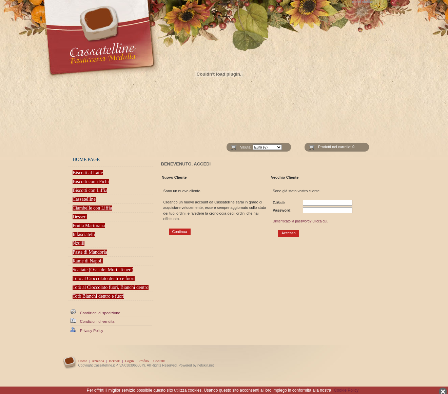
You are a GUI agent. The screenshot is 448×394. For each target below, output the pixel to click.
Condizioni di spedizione (100, 313)
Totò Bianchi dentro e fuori (98, 296)
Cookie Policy (346, 390)
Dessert (80, 216)
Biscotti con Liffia (90, 190)
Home (82, 361)
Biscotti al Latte (88, 172)
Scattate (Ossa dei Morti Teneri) (103, 269)
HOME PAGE (86, 159)
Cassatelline (84, 199)
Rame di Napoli (88, 260)
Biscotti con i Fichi (91, 181)
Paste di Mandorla (90, 252)
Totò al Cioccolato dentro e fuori (104, 278)
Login (129, 361)
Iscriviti (114, 361)
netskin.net (205, 365)
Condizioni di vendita (97, 321)
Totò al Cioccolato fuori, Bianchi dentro (111, 287)
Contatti (159, 361)
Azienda (98, 361)
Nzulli (78, 243)
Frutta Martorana (89, 225)
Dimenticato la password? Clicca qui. (300, 221)
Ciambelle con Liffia (92, 208)
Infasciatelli (84, 234)
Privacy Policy (91, 331)
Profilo (143, 361)
